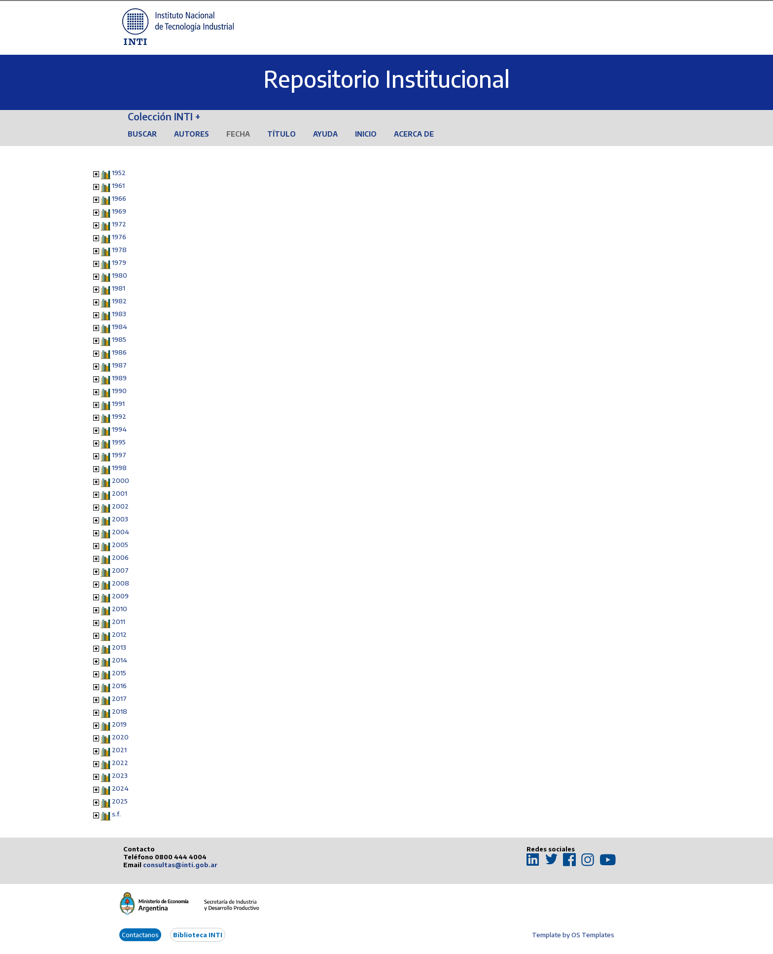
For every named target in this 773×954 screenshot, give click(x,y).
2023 (120, 775)
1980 (119, 275)
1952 (119, 173)
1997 (119, 455)
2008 (120, 583)
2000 (120, 480)
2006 (120, 557)
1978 (119, 250)
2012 (119, 634)
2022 (120, 763)
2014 (119, 660)
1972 (119, 224)
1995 (119, 442)
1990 (119, 391)
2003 (120, 519)
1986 (119, 352)
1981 (118, 288)
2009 (120, 596)
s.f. (116, 814)
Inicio (366, 134)
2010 (119, 609)
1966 (119, 198)
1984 (119, 326)
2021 (119, 750)
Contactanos (140, 935)
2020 (120, 737)
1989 (119, 378)
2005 (120, 545)
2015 (119, 673)
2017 (119, 698)
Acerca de (414, 134)
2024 (120, 788)
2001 (119, 493)
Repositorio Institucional (386, 79)
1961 (118, 185)
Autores (191, 134)
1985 (119, 339)
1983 (119, 314)
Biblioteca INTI (197, 935)
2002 (120, 506)
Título (281, 134)
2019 (119, 724)
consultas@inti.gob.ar (180, 865)
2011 (118, 621)
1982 (119, 301)
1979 (119, 262)
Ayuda (325, 134)
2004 (120, 532)
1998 (119, 468)
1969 (119, 211)
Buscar (142, 134)
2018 (119, 711)
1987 (119, 365)
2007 (120, 570)
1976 (119, 237)
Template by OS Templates (573, 935)
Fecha (238, 134)
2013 (119, 647)
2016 (119, 686)
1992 (119, 416)
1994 (119, 429)
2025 (120, 801)
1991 (118, 403)
